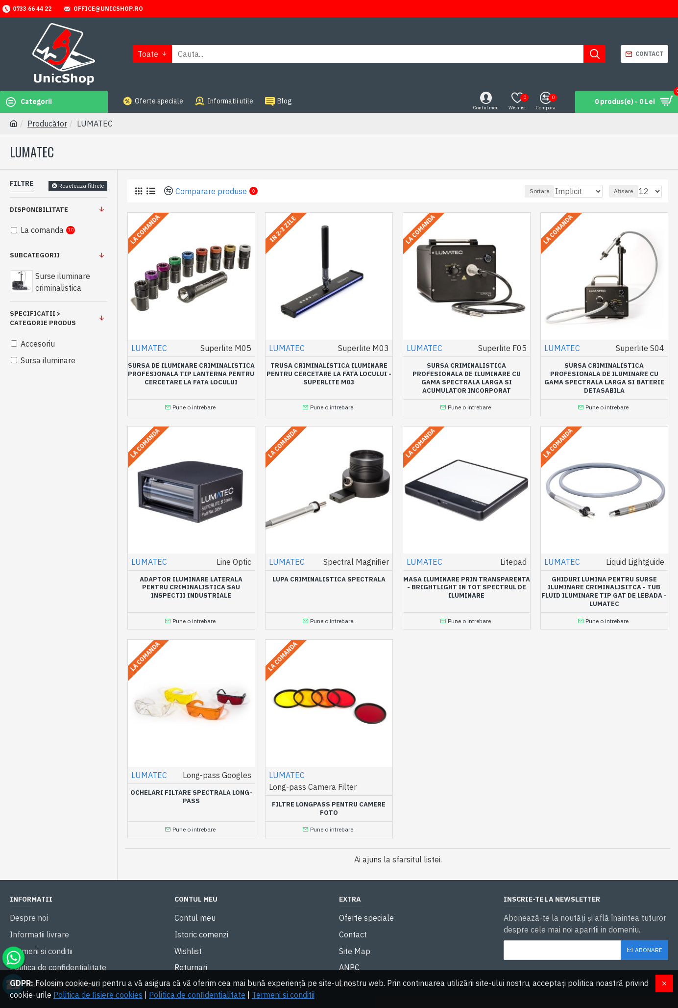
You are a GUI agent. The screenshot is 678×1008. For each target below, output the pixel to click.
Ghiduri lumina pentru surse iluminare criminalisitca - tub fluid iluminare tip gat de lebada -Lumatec (604, 589)
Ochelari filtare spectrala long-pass (191, 792)
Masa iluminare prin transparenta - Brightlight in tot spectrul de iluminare (466, 585)
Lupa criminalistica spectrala (329, 577)
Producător (47, 123)
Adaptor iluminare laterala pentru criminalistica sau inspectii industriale (191, 585)
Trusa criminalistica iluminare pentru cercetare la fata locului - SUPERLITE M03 (328, 374)
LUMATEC (149, 348)
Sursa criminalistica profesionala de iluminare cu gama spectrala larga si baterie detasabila (604, 378)
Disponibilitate (39, 209)
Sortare (527, 191)
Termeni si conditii (283, 995)
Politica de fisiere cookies (98, 995)
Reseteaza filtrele (81, 185)
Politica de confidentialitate (197, 995)
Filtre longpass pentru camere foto (329, 804)
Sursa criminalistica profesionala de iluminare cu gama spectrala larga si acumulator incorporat (466, 378)
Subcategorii (35, 255)
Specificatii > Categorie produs (43, 318)
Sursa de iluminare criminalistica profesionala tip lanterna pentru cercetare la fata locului (191, 374)
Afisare (627, 191)
